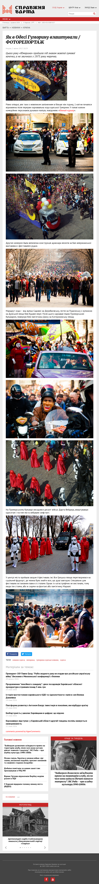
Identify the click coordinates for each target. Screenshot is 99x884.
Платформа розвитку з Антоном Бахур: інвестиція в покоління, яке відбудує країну (47, 705)
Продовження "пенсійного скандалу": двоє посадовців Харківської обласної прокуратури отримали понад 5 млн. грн (44, 685)
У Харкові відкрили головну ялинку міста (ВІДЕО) (23, 785)
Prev (5, 847)
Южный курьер (66, 110)
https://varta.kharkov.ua (24, 10)
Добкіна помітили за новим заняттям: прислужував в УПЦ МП (22, 769)
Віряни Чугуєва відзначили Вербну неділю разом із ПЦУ (24, 777)
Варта (6, 27)
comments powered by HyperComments (23, 731)
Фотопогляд (25, 805)
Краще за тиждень (74, 738)
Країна (26, 27)
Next (45, 847)
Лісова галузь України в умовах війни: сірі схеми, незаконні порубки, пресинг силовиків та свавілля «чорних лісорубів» (25, 760)
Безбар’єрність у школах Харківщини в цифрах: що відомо (35, 713)
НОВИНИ (16, 27)
